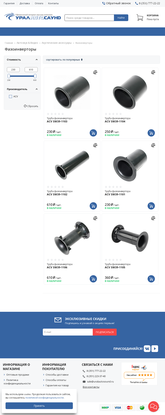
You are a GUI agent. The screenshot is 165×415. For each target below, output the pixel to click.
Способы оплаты (56, 381)
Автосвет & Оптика (115, 32)
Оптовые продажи (17, 375)
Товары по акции (146, 32)
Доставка (25, 3)
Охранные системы (51, 32)
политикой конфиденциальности (45, 397)
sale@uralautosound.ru (100, 382)
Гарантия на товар (57, 386)
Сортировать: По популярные (63, 60)
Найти (121, 17)
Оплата (39, 3)
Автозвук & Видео (19, 32)
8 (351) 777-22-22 (96, 372)
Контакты (53, 3)
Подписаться (105, 333)
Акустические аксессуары (52, 44)
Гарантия (9, 3)
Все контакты (91, 388)
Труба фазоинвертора (72, 121)
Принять (39, 406)
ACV (15, 97)
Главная (9, 44)
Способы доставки (57, 375)
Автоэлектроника (83, 32)
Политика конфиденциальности (17, 382)
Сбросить (32, 107)
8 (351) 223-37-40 (96, 377)
